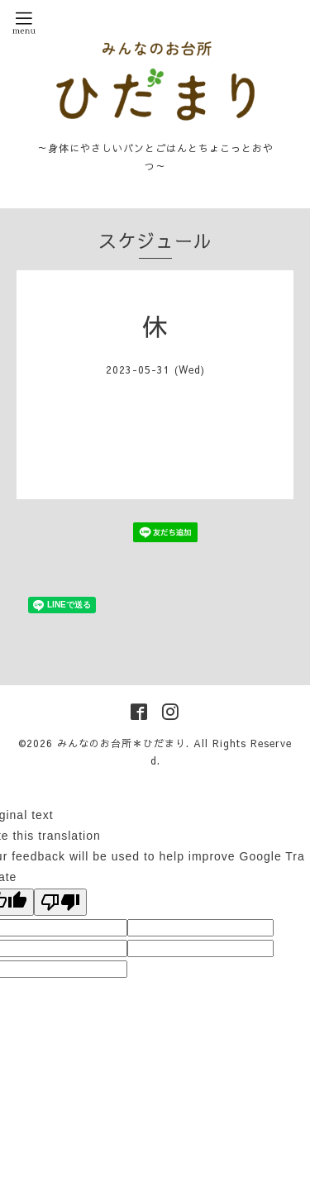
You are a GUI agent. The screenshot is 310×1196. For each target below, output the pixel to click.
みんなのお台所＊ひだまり (121, 743)
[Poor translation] (60, 902)
